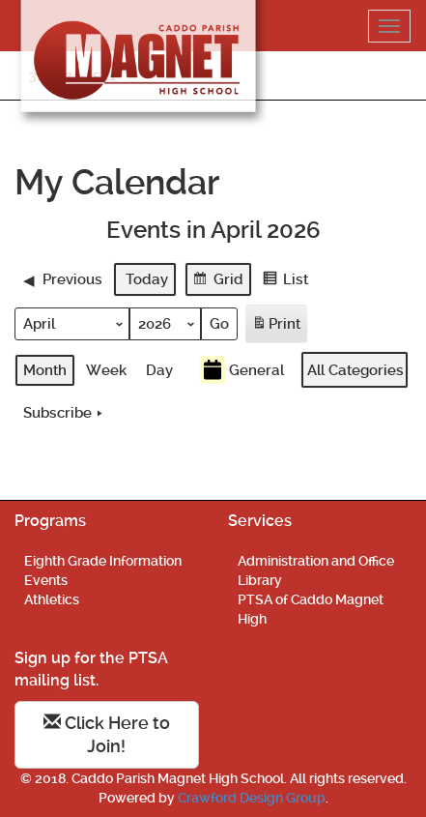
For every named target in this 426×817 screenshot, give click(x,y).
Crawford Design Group (252, 797)
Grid (217, 281)
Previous (62, 278)
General (242, 370)
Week (106, 369)
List (285, 281)
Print (275, 327)
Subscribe (64, 413)
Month (45, 369)
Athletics (51, 599)
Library (260, 580)
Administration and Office (316, 561)
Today (147, 278)
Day (159, 369)
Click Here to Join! (106, 734)
